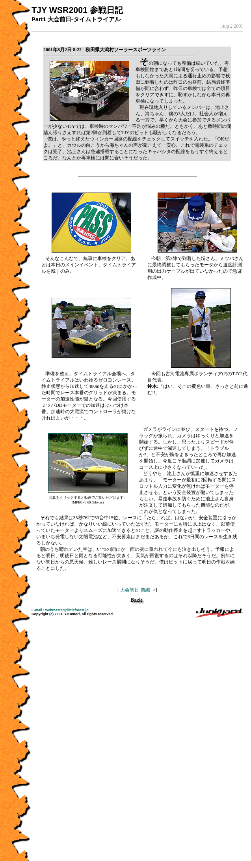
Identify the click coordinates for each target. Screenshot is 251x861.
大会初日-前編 (135, 590)
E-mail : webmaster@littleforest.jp (60, 610)
